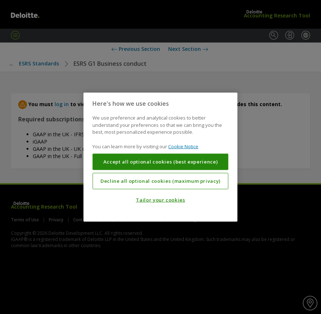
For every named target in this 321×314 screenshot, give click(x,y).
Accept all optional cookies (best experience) (160, 161)
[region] (160, 157)
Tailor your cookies (160, 200)
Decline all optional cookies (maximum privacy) (160, 181)
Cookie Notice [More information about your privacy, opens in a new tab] (183, 146)
